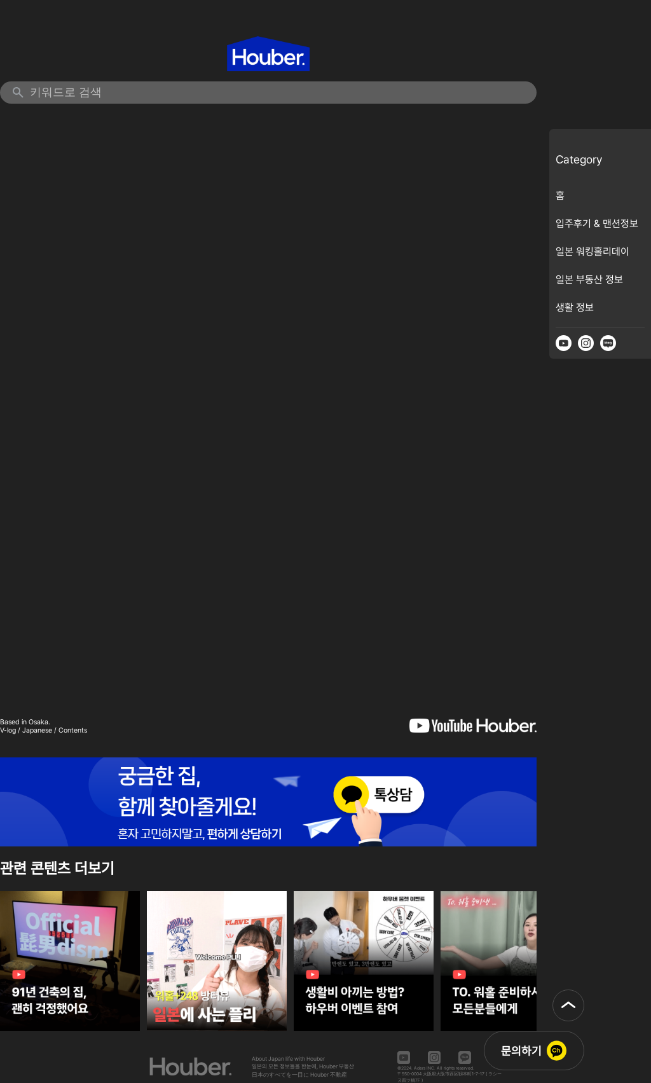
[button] (568, 1005)
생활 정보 (575, 307)
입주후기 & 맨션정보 (597, 223)
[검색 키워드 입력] (277, 93)
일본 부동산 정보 (589, 279)
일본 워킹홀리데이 (592, 251)
